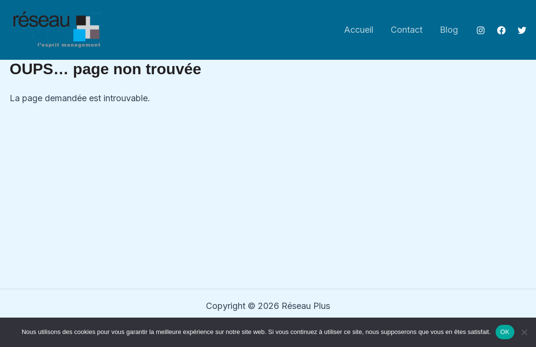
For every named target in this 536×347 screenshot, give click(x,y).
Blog (449, 30)
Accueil (358, 30)
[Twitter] (522, 30)
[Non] (524, 332)
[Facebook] (501, 30)
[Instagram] (480, 30)
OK (505, 331)
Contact (406, 30)
